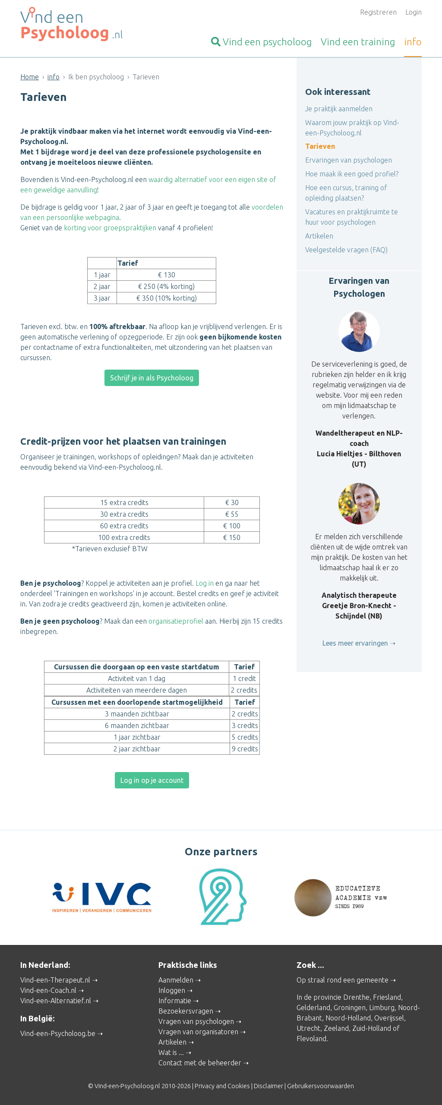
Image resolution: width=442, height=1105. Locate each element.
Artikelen (319, 236)
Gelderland (313, 1007)
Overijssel (389, 1018)
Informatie (174, 1001)
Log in (205, 583)
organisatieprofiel (175, 621)
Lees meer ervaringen (355, 643)
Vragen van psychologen (196, 1021)
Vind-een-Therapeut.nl (55, 980)
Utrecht (308, 1028)
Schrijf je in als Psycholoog (151, 378)
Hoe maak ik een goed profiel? (351, 174)
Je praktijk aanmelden (339, 109)
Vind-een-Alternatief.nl (55, 1001)
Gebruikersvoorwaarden (320, 1086)
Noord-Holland (348, 1018)
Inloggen (171, 990)
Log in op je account (151, 780)
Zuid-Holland (371, 1028)
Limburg (382, 1007)
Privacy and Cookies (222, 1086)
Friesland (387, 997)
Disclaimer (268, 1086)
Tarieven (320, 146)
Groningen (350, 1007)
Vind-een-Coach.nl (48, 990)
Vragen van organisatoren (198, 1032)
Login (413, 12)
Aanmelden (175, 980)
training (358, 41)
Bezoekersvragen (185, 1011)
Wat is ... (171, 1052)
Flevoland (311, 1038)
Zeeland (336, 1028)
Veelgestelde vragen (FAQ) (346, 250)
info (413, 41)
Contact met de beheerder (199, 1063)
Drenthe (356, 997)
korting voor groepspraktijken (110, 228)
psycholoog (261, 41)
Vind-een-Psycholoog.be (57, 1033)
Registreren (378, 12)
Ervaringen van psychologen (348, 160)
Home (29, 77)
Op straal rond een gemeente (342, 980)
